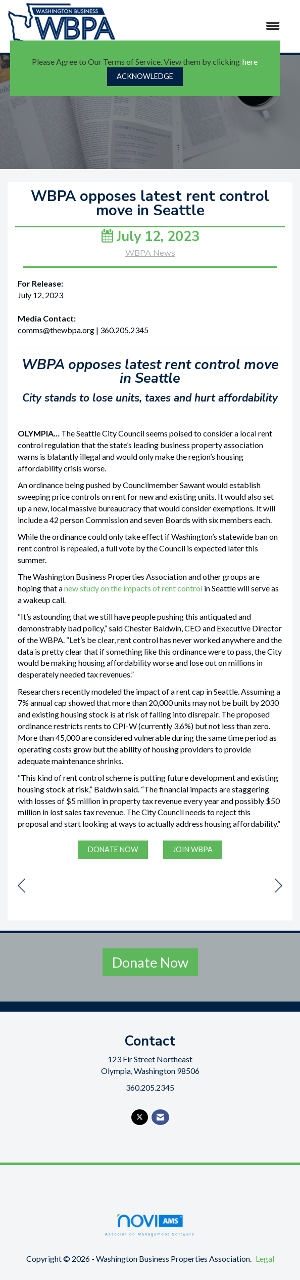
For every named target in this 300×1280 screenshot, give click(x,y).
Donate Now (150, 962)
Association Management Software (150, 1224)
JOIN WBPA (193, 849)
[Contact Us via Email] (160, 1117)
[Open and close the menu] (205, 26)
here (250, 61)
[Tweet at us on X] (139, 1117)
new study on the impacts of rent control (133, 588)
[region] (278, 886)
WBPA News (150, 253)
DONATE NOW (113, 849)
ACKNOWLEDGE (145, 76)
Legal (265, 1258)
